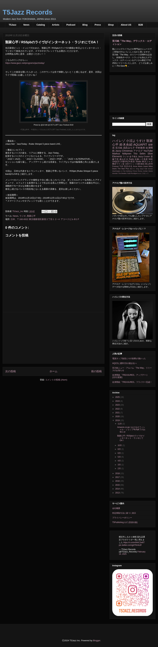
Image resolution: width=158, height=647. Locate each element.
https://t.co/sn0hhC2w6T (134, 542)
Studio (138, 161)
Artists (55, 24)
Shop (111, 24)
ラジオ (22, 216)
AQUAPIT (140, 144)
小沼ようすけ (135, 141)
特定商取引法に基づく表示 (124, 513)
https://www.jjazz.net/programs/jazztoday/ (24, 63)
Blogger (96, 640)
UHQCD (115, 161)
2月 (119, 468)
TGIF (121, 166)
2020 (117, 416)
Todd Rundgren (132, 173)
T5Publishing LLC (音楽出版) (125, 522)
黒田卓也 (128, 166)
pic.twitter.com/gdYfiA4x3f (130, 545)
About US (126, 24)
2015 (117, 485)
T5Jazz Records (27, 12)
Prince (135, 171)
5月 (119, 457)
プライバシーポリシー (122, 518)
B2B (140, 24)
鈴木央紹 (125, 144)
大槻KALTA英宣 (127, 161)
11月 (120, 424)
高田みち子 (129, 147)
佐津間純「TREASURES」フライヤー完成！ (132, 382)
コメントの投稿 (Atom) (56, 379)
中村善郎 (140, 147)
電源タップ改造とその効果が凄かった (129, 358)
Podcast (70, 24)
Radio (131, 159)
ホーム (53, 371)
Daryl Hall (143, 169)
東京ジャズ (147, 161)
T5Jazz (12, 24)
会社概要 (116, 508)
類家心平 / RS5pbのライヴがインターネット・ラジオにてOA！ (131, 438)
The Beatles (122, 173)
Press (98, 24)
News (26, 24)
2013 (117, 493)
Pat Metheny (127, 171)
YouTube (148, 150)
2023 (117, 405)
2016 (117, 481)
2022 (117, 409)
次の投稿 (10, 371)
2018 (117, 473)
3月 (119, 465)
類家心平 (31, 216)
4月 (119, 461)
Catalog (41, 24)
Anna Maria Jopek (140, 166)
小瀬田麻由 (140, 164)
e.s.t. (140, 173)
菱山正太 (123, 159)
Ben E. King (134, 169)
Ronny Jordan (143, 171)
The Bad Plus (123, 169)
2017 (117, 477)
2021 (117, 413)
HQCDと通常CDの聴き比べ (124, 363)
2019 (117, 420)
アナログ (138, 150)
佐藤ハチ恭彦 (141, 159)
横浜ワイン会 (118, 164)
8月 (119, 449)
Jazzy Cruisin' (144, 156)
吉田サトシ (130, 164)
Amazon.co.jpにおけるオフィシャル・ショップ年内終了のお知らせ (131, 429)
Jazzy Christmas (124, 150)
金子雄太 (133, 156)
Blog (85, 24)
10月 (120, 445)
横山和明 (149, 164)
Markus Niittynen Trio (124, 153)
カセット (145, 173)
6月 (119, 453)
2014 (117, 489)
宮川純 (118, 147)
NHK (151, 159)
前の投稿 (96, 371)
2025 (117, 397)
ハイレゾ (118, 141)
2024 (117, 401)
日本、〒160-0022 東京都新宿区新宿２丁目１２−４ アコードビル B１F (45, 219)
